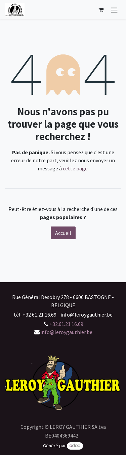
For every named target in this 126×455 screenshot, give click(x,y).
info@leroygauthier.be (66, 332)
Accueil (63, 233)
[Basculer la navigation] (114, 10)
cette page (75, 168)
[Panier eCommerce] (101, 9)
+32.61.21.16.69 (66, 324)
